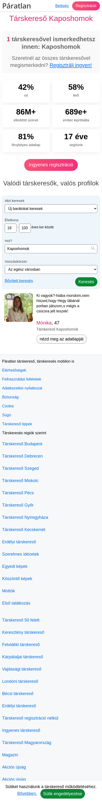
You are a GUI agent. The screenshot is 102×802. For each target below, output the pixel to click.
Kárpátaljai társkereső (22, 657)
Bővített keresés (19, 280)
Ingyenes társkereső (21, 730)
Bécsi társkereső (17, 693)
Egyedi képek (14, 566)
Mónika (43, 322)
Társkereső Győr (18, 505)
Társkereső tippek (17, 424)
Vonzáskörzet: (16, 261)
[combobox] (51, 248)
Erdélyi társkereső (19, 542)
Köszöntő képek (17, 578)
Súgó (6, 415)
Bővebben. (27, 793)
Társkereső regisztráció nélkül (30, 718)
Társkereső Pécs (18, 493)
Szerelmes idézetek (20, 554)
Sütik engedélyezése (62, 793)
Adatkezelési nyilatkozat (22, 388)
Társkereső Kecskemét (23, 529)
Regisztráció (86, 6)
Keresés (86, 281)
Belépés (62, 6)
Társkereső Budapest (22, 444)
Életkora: (12, 220)
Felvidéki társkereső (21, 644)
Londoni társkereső (20, 681)
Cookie (8, 406)
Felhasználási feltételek (21, 379)
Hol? (8, 241)
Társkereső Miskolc (20, 480)
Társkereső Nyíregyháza (25, 517)
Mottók (8, 591)
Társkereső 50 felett (20, 620)
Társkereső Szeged (20, 468)
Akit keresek (14, 201)
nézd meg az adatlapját (61, 339)
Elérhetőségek (14, 370)
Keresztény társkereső (23, 632)
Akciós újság (14, 767)
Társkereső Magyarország (26, 742)
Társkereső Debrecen (22, 456)
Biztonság (10, 397)
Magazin (10, 755)
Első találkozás (16, 603)
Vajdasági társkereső (21, 669)
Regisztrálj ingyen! (71, 65)
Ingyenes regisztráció (51, 164)
